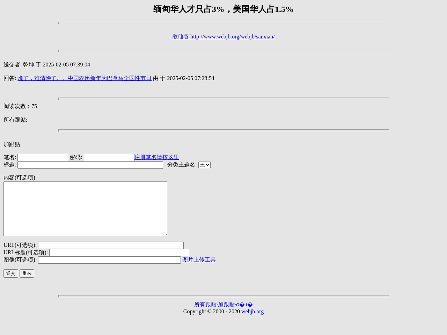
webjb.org (252, 322)
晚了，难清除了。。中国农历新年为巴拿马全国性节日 (84, 78)
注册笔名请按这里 (156, 157)
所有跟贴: (15, 120)
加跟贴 (11, 144)
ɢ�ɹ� (244, 315)
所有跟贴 (205, 315)
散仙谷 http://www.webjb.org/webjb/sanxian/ (223, 37)
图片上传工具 (199, 270)
